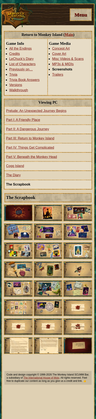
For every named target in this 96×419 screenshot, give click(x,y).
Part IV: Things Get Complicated (30, 147)
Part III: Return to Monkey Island (30, 138)
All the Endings (20, 48)
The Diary (13, 175)
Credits (14, 54)
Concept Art (61, 48)
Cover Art (59, 54)
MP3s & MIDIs (63, 64)
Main (68, 35)
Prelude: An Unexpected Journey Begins (36, 111)
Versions (15, 85)
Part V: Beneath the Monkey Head (31, 157)
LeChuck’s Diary (21, 59)
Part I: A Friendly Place (23, 120)
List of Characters (22, 64)
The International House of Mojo (41, 377)
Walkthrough (18, 90)
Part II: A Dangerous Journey (27, 129)
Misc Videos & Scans (68, 59)
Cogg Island (15, 166)
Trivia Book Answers (24, 80)
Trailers (57, 74)
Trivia (13, 74)
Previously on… (21, 69)
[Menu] (81, 14)
